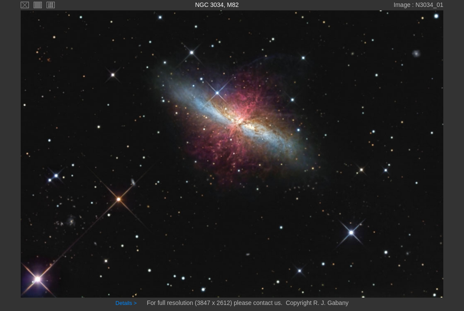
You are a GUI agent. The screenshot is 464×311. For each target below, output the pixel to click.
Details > (126, 303)
